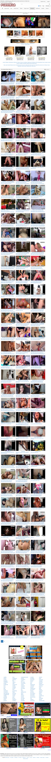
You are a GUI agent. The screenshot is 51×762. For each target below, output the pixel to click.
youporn (14, 694)
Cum (9, 98)
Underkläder (18, 481)
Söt (43, 112)
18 (20, 239)
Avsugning (12, 97)
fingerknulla (32, 684)
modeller (32, 677)
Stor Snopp (11, 281)
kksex (22, 690)
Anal (6, 97)
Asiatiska (6, 338)
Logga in (48, 1)
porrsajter (23, 698)
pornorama (32, 695)
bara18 (40, 699)
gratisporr (14, 679)
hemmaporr (32, 700)
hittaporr (40, 692)
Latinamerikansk (23, 240)
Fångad (17, 254)
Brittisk (41, 210)
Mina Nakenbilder (39, 62)
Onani (20, 112)
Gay (43, 5)
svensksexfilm (41, 700)
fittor (13, 680)
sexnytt (13, 688)
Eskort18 (30, 63)
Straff (20, 424)
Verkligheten (35, 595)
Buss (2, 126)
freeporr (31, 690)
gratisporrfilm (23, 692)
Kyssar (21, 169)
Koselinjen (25, 62)
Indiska (17, 169)
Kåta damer (34, 66)
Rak (40, 5)
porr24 (22, 680)
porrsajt (22, 699)
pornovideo (32, 694)
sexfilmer (22, 687)
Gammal (8, 112)
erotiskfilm (32, 685)
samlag (5, 695)
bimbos (13, 698)
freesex (40, 689)
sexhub (40, 694)
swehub (40, 677)
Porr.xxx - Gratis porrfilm (25, 44)
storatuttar (41, 698)
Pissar (41, 126)
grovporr (5, 700)
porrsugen (23, 688)
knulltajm (14, 700)
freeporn (5, 698)
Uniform (12, 268)
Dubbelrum (41, 125)
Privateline (46, 757)
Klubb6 (28, 63)
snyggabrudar (6, 694)
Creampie (33, 112)
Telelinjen (7, 62)
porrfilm (22, 678)
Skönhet (37, 182)
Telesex (18, 62)
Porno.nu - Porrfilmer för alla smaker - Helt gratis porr (25, 43)
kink (31, 698)
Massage (10, 481)
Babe (34, 210)
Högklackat (33, 126)
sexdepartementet (24, 677)
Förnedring (41, 382)
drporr (22, 693)
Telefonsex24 (29, 62)
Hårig (17, 112)
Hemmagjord (3, 112)
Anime (20, 196)
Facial (27, 140)
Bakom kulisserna (9, 409)
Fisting (38, 183)
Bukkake (3, 453)
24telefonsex (32, 688)
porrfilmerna (41, 695)
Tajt (22, 310)
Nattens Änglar (42, 757)
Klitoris (25, 111)
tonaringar (41, 679)
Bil (41, 139)
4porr (13, 677)
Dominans (6, 169)
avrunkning (14, 690)
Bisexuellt (6, 452)
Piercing (23, 112)
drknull (5, 678)
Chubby (6, 98)
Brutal (2, 98)
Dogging (22, 211)
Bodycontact (34, 63)
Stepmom (36, 197)
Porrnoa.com (7, 757)
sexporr (22, 684)
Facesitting (18, 282)
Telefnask (34, 757)
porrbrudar (32, 679)
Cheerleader (3, 524)
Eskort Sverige (44, 62)
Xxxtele (28, 757)
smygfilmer (23, 679)
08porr (22, 694)
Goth (24, 126)
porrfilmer (41, 682)
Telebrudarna (11, 62)
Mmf (6, 183)
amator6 (32, 687)
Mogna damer (29, 66)
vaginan (14, 682)
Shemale (47, 5)
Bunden (10, 168)
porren (5, 699)
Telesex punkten (25, 758)
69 (17, 111)
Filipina (12, 353)
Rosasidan (24, 63)
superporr (41, 690)
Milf (11, 112)
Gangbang (26, 452)
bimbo (40, 687)
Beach (6, 239)
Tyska (12, 211)
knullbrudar (6, 684)
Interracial (28, 126)
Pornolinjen (12, 757)
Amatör (2, 97)
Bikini (32, 253)
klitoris (40, 693)
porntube (32, 692)
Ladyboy (39, 495)
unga (13, 683)
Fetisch (9, 211)
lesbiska (40, 683)
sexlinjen (40, 680)
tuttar (40, 678)
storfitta (13, 685)
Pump (17, 98)
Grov (11, 140)
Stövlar (32, 98)
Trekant (9, 183)
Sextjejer (21, 63)
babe (40, 688)
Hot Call (31, 757)
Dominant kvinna (4, 211)
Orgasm (21, 538)
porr (22, 689)
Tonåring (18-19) (37, 311)
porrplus (22, 695)
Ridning (25, 282)
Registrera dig (43, 1)
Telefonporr (34, 62)
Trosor (22, 282)
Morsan (32, 197)
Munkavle (38, 268)
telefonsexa (41, 684)
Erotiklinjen (16, 757)
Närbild (20, 396)
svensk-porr (14, 684)
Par (9, 111)
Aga (41, 423)
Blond (8, 97)
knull (4, 685)
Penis (27, 97)
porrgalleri (32, 678)
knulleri (5, 683)
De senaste (47, 69)
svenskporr (6, 690)
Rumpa (11, 551)
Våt (40, 282)
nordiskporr (6, 682)
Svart (17, 125)
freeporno (14, 699)
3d (17, 310)
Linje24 (4, 62)
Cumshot (12, 98)
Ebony (24, 140)
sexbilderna (14, 678)
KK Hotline (20, 757)
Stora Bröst (26, 196)
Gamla (5, 254)
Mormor (10, 240)
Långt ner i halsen (19, 126)
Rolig (13, 111)
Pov (27, 112)
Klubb (9, 595)
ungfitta (5, 677)
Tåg (9, 254)
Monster (25, 552)
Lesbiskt (28, 623)
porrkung (40, 685)
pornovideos (32, 693)
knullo (5, 689)
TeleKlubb (37, 757)
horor (31, 682)
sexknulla (23, 685)
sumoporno (6, 692)
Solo (24, 538)
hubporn (32, 699)
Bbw (19, 523)
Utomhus (38, 126)
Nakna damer (24, 66)
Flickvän (33, 566)
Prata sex (21, 62)
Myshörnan (24, 757)
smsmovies (23, 683)
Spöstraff (3, 311)
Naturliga (28, 169)
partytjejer (5, 680)
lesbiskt (31, 680)
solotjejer (14, 687)
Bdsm (7, 168)
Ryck (17, 424)
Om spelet (10, 494)
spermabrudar (6, 693)
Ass (34, 97)
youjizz (13, 695)
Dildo (11, 111)
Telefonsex (15, 62)
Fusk (10, 353)
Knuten (38, 325)
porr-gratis (23, 682)
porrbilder (23, 700)
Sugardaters (20, 66)
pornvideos (32, 689)
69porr (13, 692)
